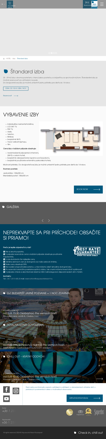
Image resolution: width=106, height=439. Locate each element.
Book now (82, 189)
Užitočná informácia (78, 398)
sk (2, 4)
